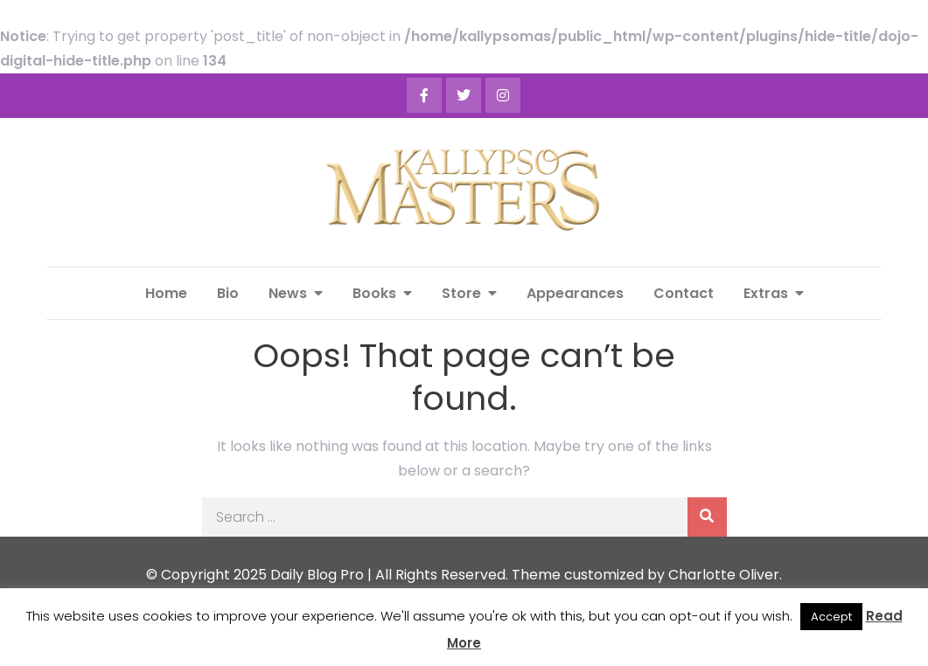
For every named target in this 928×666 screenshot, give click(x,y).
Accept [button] (831, 616)
